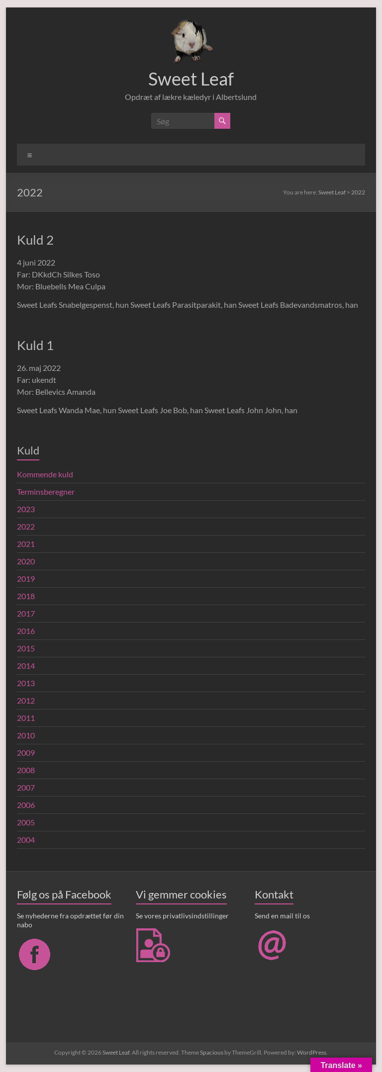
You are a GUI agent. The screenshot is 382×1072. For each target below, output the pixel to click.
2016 (26, 630)
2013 (26, 683)
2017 (26, 613)
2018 (26, 596)
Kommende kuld (45, 474)
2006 (26, 804)
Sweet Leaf (191, 78)
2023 (26, 509)
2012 (26, 700)
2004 (26, 839)
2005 (26, 822)
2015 (26, 648)
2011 (26, 717)
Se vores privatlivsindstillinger (182, 915)
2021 (26, 543)
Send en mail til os (282, 915)
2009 (26, 752)
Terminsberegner (46, 491)
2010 (26, 735)
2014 (26, 665)
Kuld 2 (35, 240)
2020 (26, 561)
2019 (26, 578)
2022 (26, 526)
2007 (26, 787)
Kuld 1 (35, 345)
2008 (26, 770)
